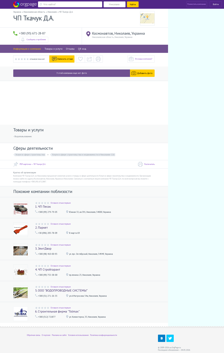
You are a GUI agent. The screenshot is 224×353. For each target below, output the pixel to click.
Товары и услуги (53, 48)
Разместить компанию (196, 4)
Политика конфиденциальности (103, 334)
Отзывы (70, 48)
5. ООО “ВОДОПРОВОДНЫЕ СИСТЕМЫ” (61, 290)
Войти (216, 4)
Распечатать (146, 164)
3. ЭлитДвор (43, 248)
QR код (82, 48)
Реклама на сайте (59, 334)
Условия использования (78, 334)
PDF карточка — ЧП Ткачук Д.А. (29, 164)
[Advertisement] (84, 102)
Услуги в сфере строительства (30, 154)
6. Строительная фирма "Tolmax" (57, 311)
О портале (46, 334)
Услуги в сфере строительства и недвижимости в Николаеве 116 (83, 154)
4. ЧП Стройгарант (47, 269)
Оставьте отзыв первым (61, 203)
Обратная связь (33, 334)
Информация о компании (27, 48)
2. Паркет (41, 228)
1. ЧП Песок (43, 207)
